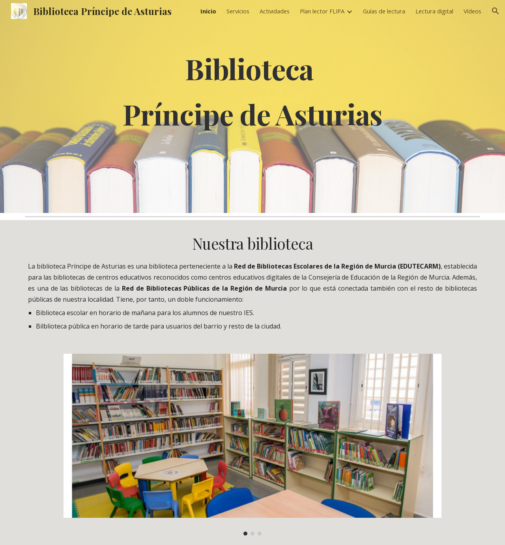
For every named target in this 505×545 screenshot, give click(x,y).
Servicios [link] (237, 11)
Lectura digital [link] (434, 11)
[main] (252, 106)
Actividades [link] (275, 11)
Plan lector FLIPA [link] (322, 11)
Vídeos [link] (472, 11)
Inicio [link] (208, 11)
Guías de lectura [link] (384, 11)
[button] (495, 11)
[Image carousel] (252, 445)
